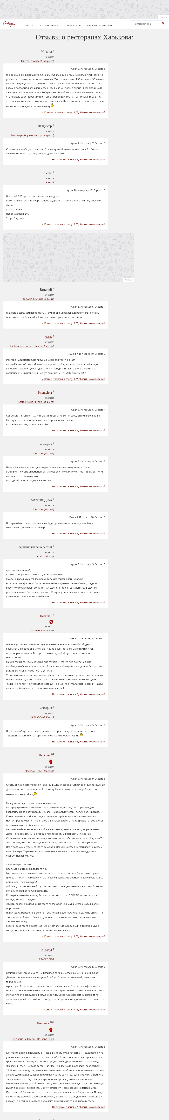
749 (66, 1076)
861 (108, 1076)
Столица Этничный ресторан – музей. (148, 427)
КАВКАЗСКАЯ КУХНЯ (18, 567)
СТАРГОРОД (22, 791)
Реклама (163, 17)
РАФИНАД (143, 442)
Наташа (21, 484)
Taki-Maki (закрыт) (19, 371)
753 (96, 1076)
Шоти (140, 447)
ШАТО (141, 407)
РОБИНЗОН (144, 397)
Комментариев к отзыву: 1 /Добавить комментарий (89, 106)
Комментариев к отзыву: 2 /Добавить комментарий (89, 184)
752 (88, 1076)
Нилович (19, 843)
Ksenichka (21, 328)
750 (74, 1076)
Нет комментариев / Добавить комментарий (94, 136)
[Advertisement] (84, 9)
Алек (24, 284)
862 (115, 1076)
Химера (22, 782)
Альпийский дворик (18, 498)
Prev (44, 1076)
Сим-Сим (142, 382)
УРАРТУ (25, 939)
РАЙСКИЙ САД (21, 445)
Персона (21, 589)
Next (123, 1076)
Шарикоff (24, 159)
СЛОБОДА (143, 436)
